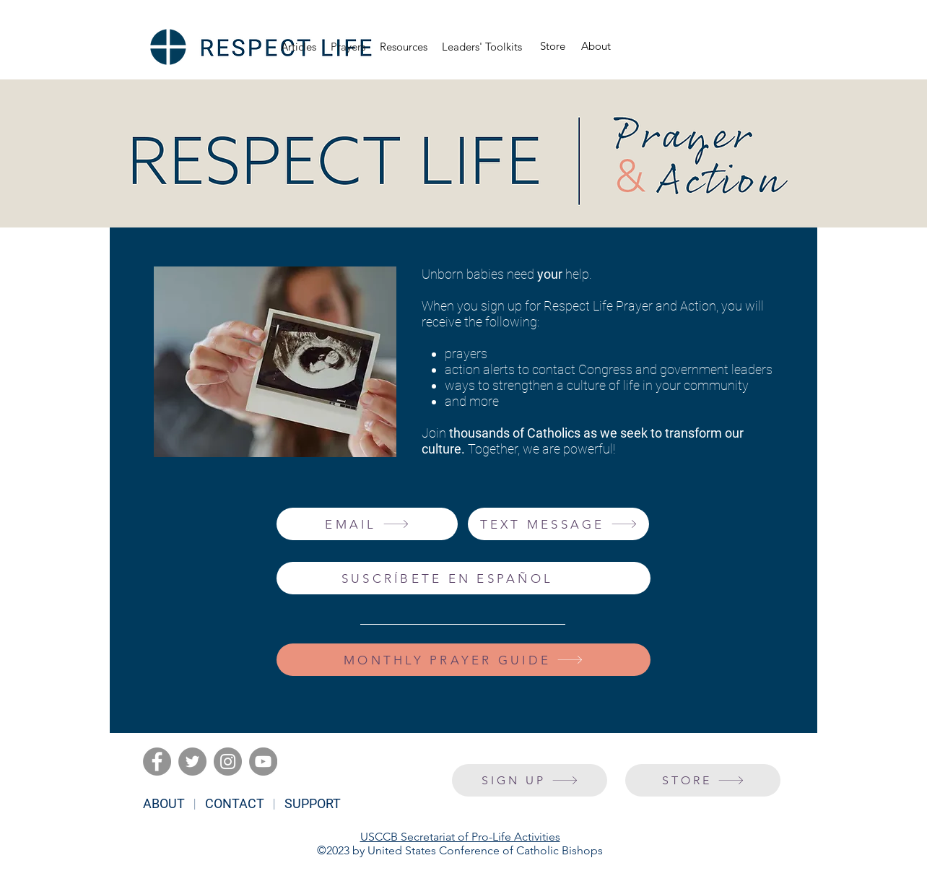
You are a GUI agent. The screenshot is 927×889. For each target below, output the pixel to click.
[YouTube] (263, 761)
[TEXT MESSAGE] (558, 524)
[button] (404, 47)
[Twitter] (192, 761)
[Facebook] (157, 761)
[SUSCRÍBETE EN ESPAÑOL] (463, 578)
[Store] (552, 47)
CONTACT (234, 803)
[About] (596, 47)
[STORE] (702, 780)
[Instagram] (228, 761)
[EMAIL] (367, 524)
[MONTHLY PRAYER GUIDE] (463, 659)
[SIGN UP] (529, 780)
